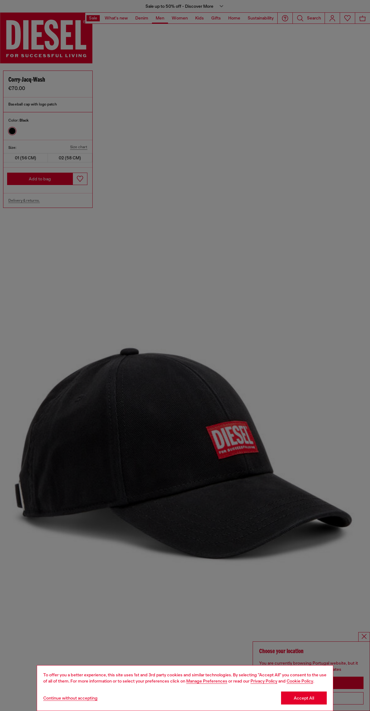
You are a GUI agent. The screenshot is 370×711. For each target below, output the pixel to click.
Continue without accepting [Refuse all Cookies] (70, 698)
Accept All (304, 698)
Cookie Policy (300, 681)
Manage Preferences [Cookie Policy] (206, 681)
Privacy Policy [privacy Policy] (263, 681)
